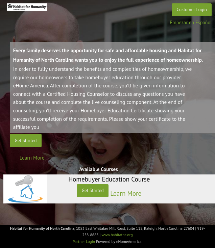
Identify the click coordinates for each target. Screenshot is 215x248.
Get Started (26, 140)
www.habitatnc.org (117, 234)
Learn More (32, 157)
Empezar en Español (191, 22)
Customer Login (192, 9)
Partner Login (84, 241)
